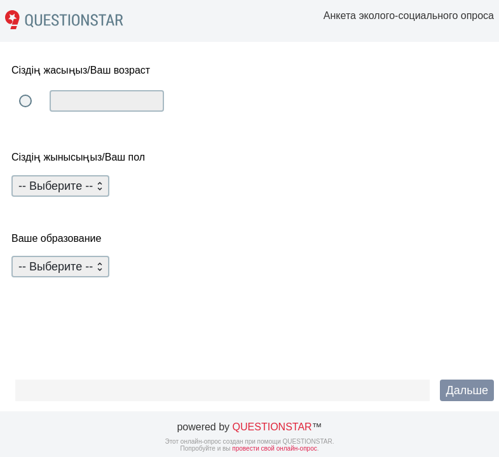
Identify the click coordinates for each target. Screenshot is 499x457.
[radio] (25, 100)
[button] (467, 390)
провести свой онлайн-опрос (274, 448)
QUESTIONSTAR (272, 426)
